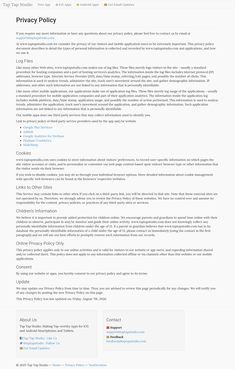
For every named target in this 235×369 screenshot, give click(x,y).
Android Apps (88, 5)
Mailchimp (30, 145)
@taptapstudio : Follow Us (41, 343)
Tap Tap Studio (17, 4)
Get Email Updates (119, 5)
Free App (44, 5)
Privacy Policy (74, 365)
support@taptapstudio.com (125, 332)
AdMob (28, 132)
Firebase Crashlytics (37, 141)
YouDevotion (98, 365)
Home (56, 365)
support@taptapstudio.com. (35, 38)
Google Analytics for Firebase (43, 136)
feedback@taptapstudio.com (126, 341)
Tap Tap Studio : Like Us (40, 338)
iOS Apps (63, 5)
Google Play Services (37, 127)
